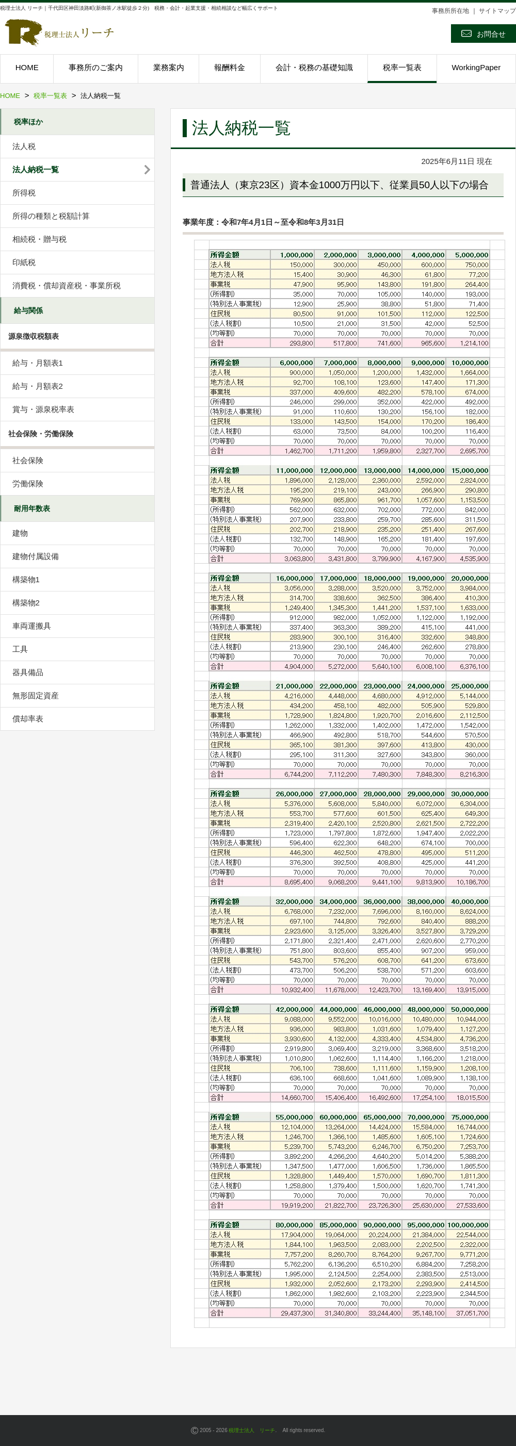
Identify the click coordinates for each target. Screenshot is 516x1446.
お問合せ (483, 33)
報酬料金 (229, 67)
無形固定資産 (35, 695)
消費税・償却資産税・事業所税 (66, 285)
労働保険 (27, 483)
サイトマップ (497, 10)
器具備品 (27, 672)
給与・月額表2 (37, 386)
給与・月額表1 (37, 362)
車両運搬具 (31, 625)
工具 (20, 649)
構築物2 (26, 602)
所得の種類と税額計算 (51, 215)
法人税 (24, 146)
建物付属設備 (35, 556)
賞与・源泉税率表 (43, 409)
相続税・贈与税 (39, 239)
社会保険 (27, 460)
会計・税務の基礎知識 (314, 67)
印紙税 (24, 262)
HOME (27, 67)
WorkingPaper (476, 67)
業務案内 (168, 67)
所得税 (24, 192)
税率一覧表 (402, 67)
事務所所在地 (450, 10)
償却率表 (27, 718)
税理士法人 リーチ (252, 1430)
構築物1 (26, 579)
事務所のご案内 (96, 67)
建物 (20, 533)
